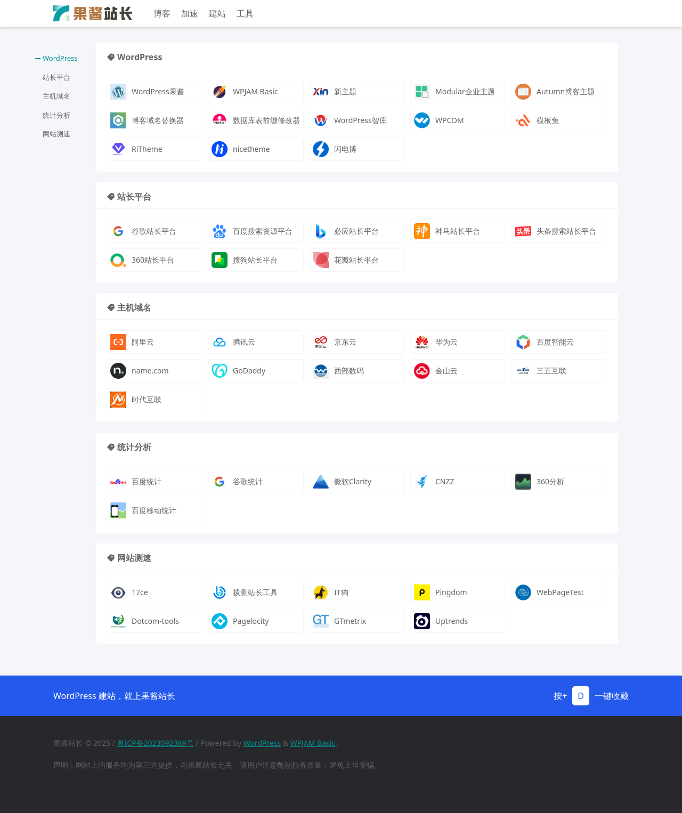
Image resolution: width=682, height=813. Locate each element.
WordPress (262, 743)
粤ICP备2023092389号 (155, 743)
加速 (189, 13)
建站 (217, 13)
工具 (245, 13)
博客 (161, 13)
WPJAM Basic (313, 743)
